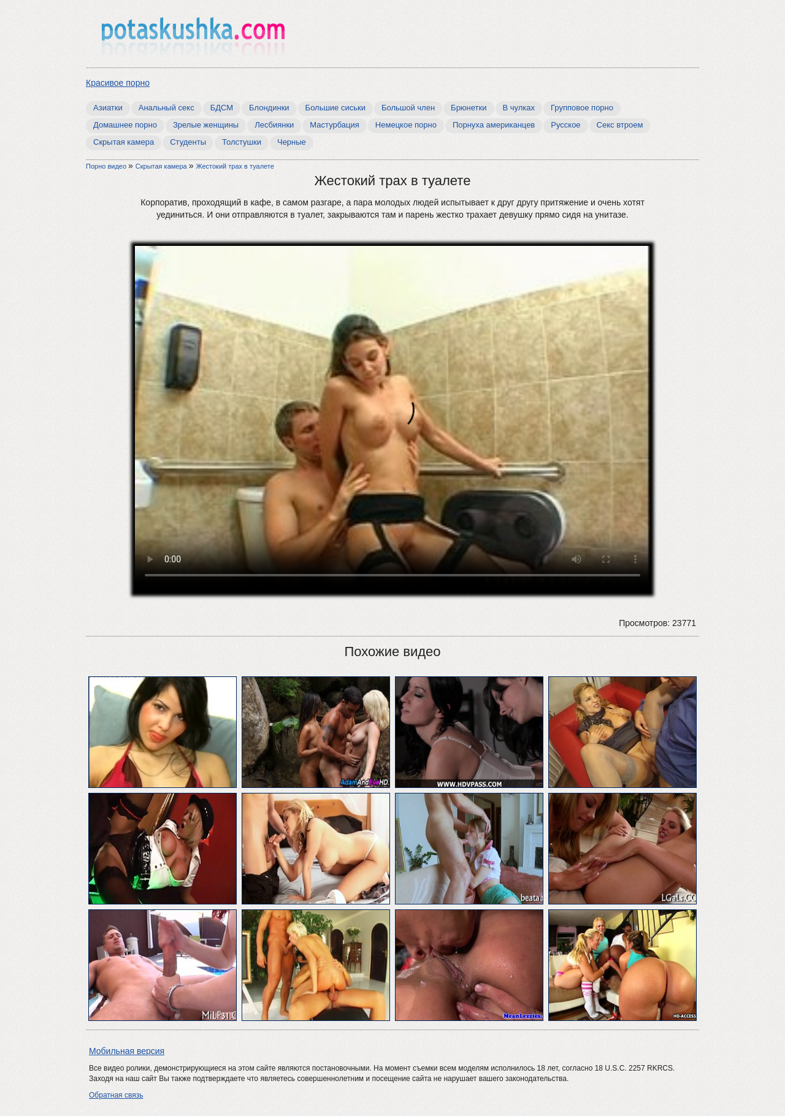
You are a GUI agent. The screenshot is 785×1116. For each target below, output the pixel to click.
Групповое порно (582, 107)
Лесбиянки (274, 124)
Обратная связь (116, 1095)
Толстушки (241, 142)
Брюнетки (468, 107)
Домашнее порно (125, 124)
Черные (291, 142)
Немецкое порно (406, 124)
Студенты (188, 142)
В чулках (519, 107)
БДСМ (221, 107)
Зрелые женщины (206, 124)
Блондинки (269, 107)
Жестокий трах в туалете (235, 166)
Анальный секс (166, 107)
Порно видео (107, 166)
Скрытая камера (123, 142)
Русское (565, 124)
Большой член (408, 107)
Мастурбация (334, 124)
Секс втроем (620, 124)
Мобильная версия (126, 1051)
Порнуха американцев (494, 124)
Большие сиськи (335, 107)
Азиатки (108, 107)
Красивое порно (118, 83)
